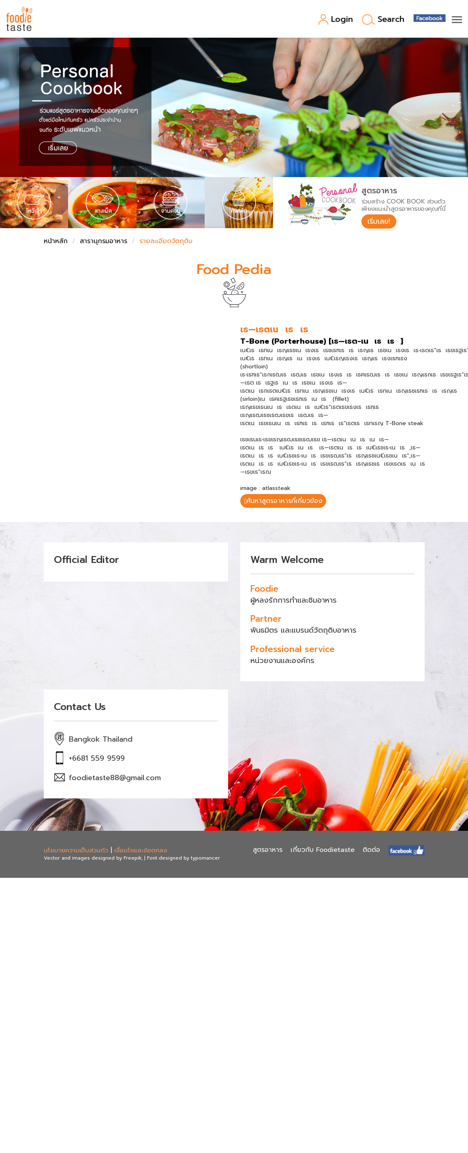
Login (335, 19)
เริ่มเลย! (379, 221)
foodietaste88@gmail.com (115, 778)
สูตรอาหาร (267, 851)
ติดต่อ (371, 851)
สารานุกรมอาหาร (103, 241)
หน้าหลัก (56, 241)
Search (383, 19)
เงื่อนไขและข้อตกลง (140, 850)
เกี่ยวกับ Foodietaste (323, 851)
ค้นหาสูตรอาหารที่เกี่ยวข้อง (283, 502)
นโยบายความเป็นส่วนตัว (76, 850)
